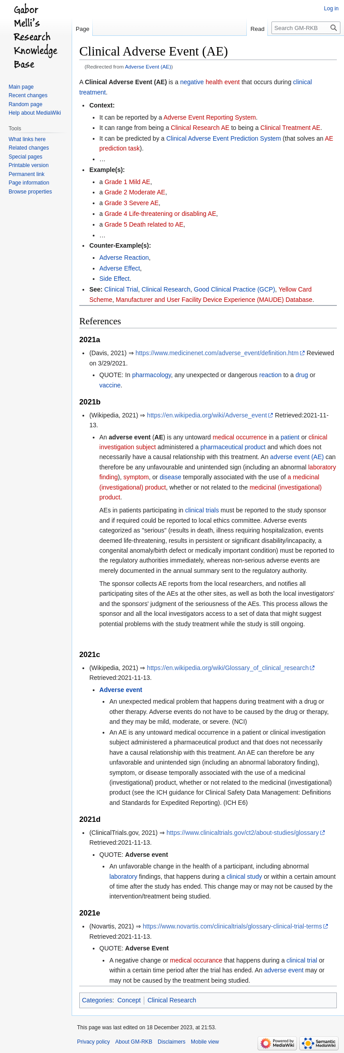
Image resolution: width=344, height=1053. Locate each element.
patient (289, 437)
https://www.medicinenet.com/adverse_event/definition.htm (216, 353)
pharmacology (151, 374)
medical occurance (196, 960)
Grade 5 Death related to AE (143, 224)
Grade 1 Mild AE (127, 181)
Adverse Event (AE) (148, 66)
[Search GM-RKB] (305, 27)
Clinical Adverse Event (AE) (126, 82)
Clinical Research (166, 289)
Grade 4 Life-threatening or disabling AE (160, 213)
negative (192, 82)
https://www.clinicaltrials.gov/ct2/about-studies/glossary (243, 832)
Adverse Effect (119, 268)
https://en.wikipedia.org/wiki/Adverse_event (207, 415)
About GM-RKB (133, 1042)
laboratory (123, 876)
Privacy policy (93, 1042)
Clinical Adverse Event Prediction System (223, 138)
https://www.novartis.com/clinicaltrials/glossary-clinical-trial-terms (232, 926)
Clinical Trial (121, 289)
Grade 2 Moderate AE (134, 192)
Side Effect (114, 278)
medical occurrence (240, 437)
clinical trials (202, 510)
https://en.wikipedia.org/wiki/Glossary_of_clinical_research (228, 667)
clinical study (244, 876)
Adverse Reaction (124, 257)
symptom (136, 477)
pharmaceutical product (233, 447)
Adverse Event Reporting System (209, 117)
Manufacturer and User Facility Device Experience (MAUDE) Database (214, 299)
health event (223, 82)
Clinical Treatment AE (290, 127)
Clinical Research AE (200, 127)
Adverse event (120, 689)
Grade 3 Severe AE (131, 202)
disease (170, 477)
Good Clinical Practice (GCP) (234, 289)
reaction (270, 374)
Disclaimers (171, 1042)
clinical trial (302, 960)
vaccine (109, 385)
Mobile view (205, 1042)
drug (302, 374)
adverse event (284, 970)
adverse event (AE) (297, 456)
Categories (97, 1000)
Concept (129, 1000)
